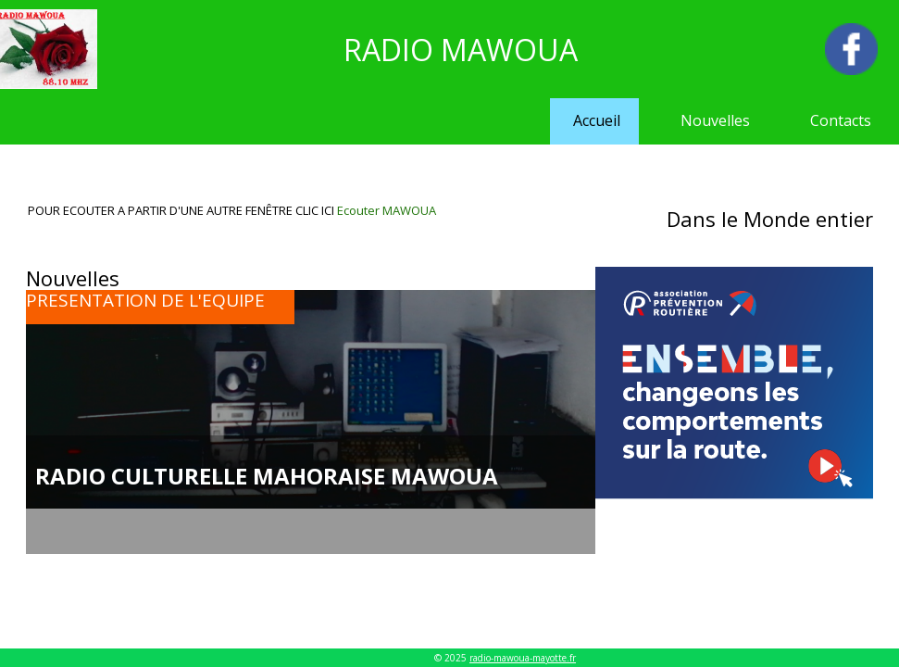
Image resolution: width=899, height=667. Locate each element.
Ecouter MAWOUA (386, 210)
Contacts (840, 120)
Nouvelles (715, 120)
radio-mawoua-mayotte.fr (522, 657)
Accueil (596, 120)
